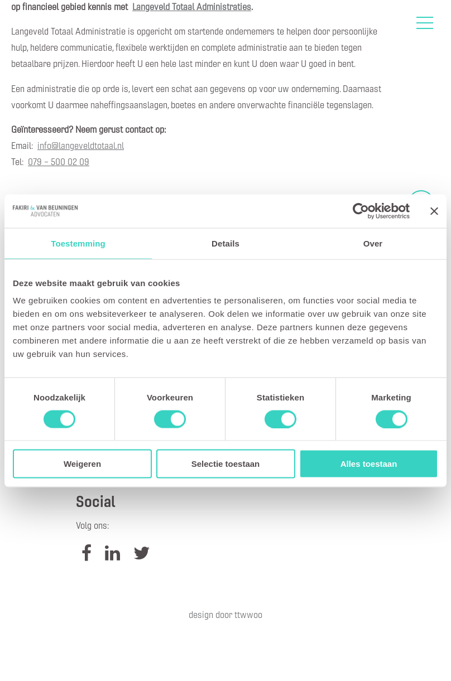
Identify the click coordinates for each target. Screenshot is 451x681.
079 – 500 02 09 (58, 161)
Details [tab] (225, 243)
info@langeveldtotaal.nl (80, 145)
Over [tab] (373, 243)
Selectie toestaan (225, 464)
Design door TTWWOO (225, 614)
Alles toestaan (368, 464)
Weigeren (82, 464)
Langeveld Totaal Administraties (191, 6)
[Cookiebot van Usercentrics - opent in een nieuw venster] (361, 210)
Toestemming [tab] (78, 243)
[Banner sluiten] (434, 211)
